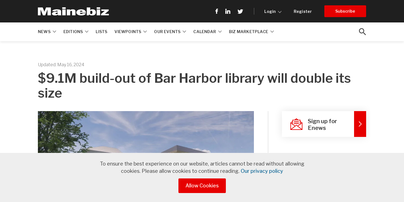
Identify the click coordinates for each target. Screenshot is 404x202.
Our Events (170, 31)
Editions (76, 31)
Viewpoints (130, 31)
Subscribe (345, 11)
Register (303, 11)
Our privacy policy (262, 171)
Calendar (207, 31)
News (47, 31)
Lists (101, 31)
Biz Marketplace (251, 31)
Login (272, 11)
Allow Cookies (202, 186)
